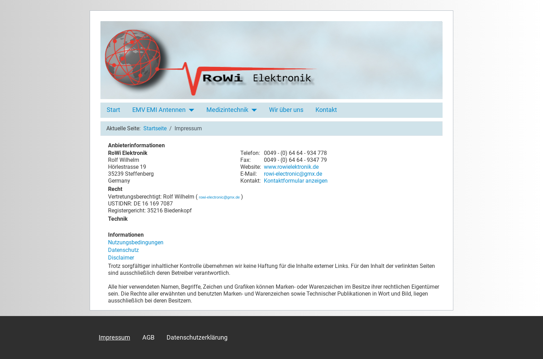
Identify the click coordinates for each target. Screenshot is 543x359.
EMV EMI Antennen (159, 109)
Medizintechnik (227, 109)
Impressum (114, 337)
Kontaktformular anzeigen (296, 180)
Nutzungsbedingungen (135, 242)
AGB (148, 337)
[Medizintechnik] (252, 109)
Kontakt (326, 109)
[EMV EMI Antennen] (190, 109)
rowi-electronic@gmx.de (293, 173)
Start (113, 109)
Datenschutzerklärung (197, 337)
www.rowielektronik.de (291, 167)
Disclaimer (121, 257)
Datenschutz (123, 250)
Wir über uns (286, 109)
